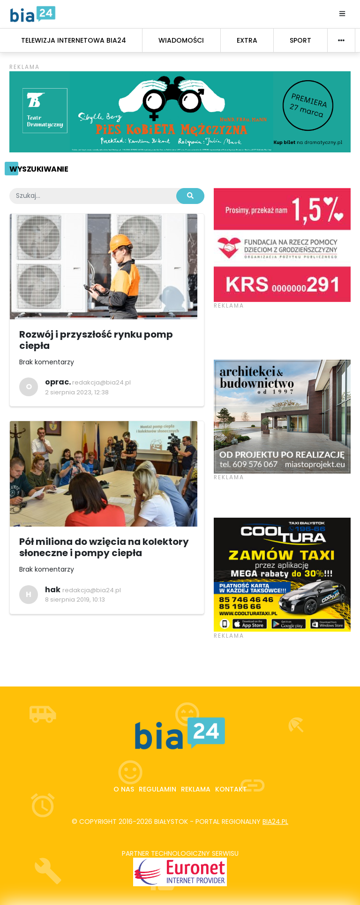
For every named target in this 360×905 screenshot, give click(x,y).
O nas (123, 789)
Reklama (195, 789)
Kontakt (231, 789)
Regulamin (157, 789)
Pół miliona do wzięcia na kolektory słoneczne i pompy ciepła (104, 547)
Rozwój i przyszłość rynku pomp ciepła (96, 340)
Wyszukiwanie (38, 169)
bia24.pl (275, 821)
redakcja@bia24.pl (101, 382)
